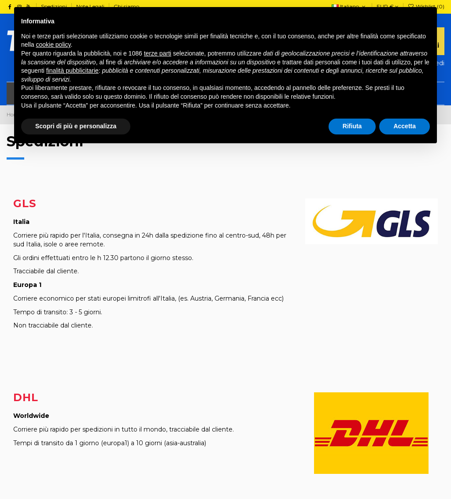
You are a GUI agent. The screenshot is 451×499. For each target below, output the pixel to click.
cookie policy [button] (53, 44)
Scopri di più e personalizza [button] (75, 126)
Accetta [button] (404, 126)
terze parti (157, 53)
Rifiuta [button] (352, 126)
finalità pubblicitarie (72, 70)
